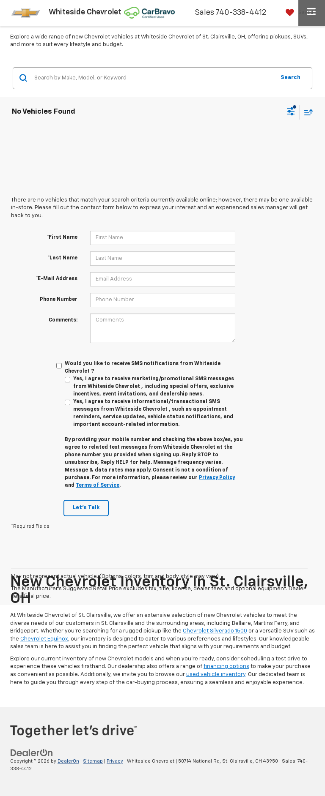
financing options (226, 666)
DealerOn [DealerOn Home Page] (68, 761)
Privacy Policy (217, 477)
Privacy (115, 761)
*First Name (62, 237)
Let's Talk (86, 507)
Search (290, 77)
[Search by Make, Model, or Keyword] (153, 78)
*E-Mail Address (56, 278)
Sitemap (93, 761)
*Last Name (62, 258)
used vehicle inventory (215, 674)
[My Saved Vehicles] (297, 12)
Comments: (63, 320)
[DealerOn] (31, 752)
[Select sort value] (306, 112)
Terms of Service (97, 485)
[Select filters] (291, 112)
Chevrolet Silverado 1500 (215, 631)
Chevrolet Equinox (44, 639)
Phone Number (58, 299)
